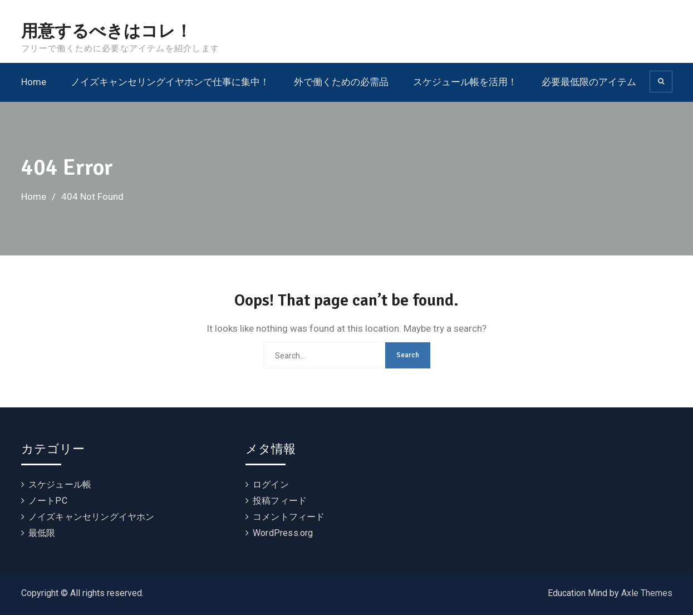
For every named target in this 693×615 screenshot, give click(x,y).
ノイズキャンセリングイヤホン (91, 516)
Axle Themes (646, 593)
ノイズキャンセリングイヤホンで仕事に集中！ (170, 81)
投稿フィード (280, 500)
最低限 (42, 533)
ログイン (271, 484)
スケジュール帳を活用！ (465, 81)
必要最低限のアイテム (589, 81)
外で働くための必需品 (341, 81)
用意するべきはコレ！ (106, 31)
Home (33, 81)
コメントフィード (289, 516)
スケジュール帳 (59, 484)
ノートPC (47, 500)
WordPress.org (283, 533)
